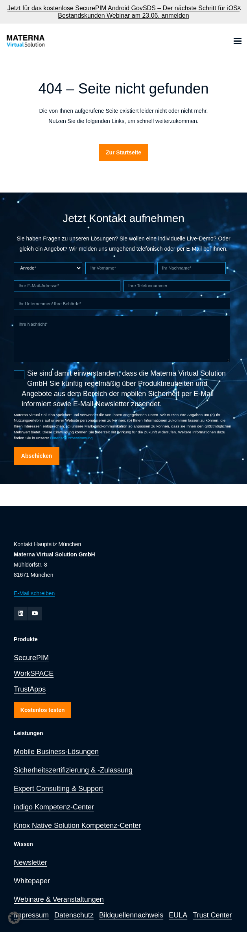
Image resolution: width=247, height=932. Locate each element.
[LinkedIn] (21, 613)
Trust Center (212, 915)
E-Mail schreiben (34, 593)
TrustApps (30, 689)
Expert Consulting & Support (58, 789)
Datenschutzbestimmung (71, 438)
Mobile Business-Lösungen (56, 752)
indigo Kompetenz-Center (54, 807)
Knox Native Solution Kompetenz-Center (77, 825)
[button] (237, 41)
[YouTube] (35, 613)
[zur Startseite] (25, 41)
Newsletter (30, 862)
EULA (178, 915)
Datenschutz (74, 915)
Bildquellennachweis (131, 915)
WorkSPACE (33, 673)
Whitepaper (32, 881)
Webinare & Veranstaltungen (59, 899)
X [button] (239, 8)
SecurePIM (31, 658)
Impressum (31, 915)
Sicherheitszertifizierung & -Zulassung (73, 770)
